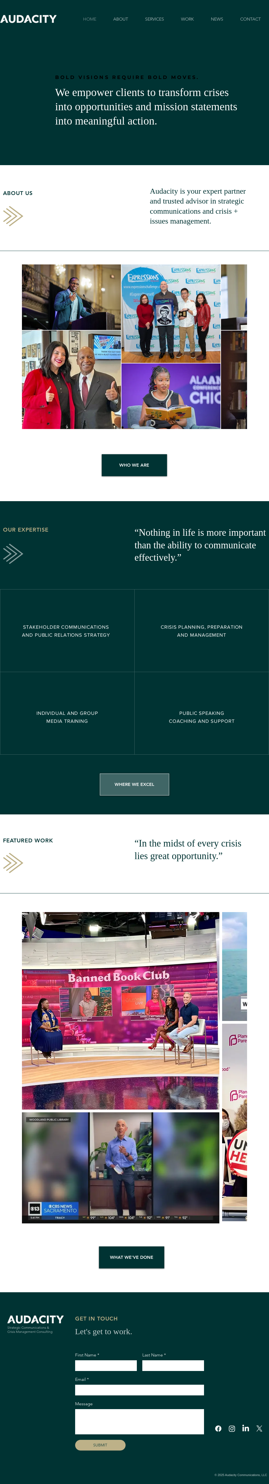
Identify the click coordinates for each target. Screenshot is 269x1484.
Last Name (154, 1355)
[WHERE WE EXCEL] (134, 784)
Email (82, 1379)
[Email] (138, 1390)
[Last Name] (171, 1365)
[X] (259, 1428)
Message (84, 1403)
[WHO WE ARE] (134, 465)
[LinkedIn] (246, 1428)
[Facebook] (218, 1428)
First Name (87, 1355)
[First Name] (104, 1365)
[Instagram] (232, 1428)
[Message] (139, 1421)
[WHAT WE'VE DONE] (131, 1257)
